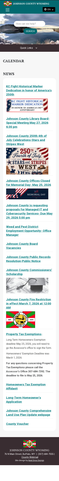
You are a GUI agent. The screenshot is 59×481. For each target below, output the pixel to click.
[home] (21, 3)
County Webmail (30, 457)
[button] (7, 10)
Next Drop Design (36, 460)
